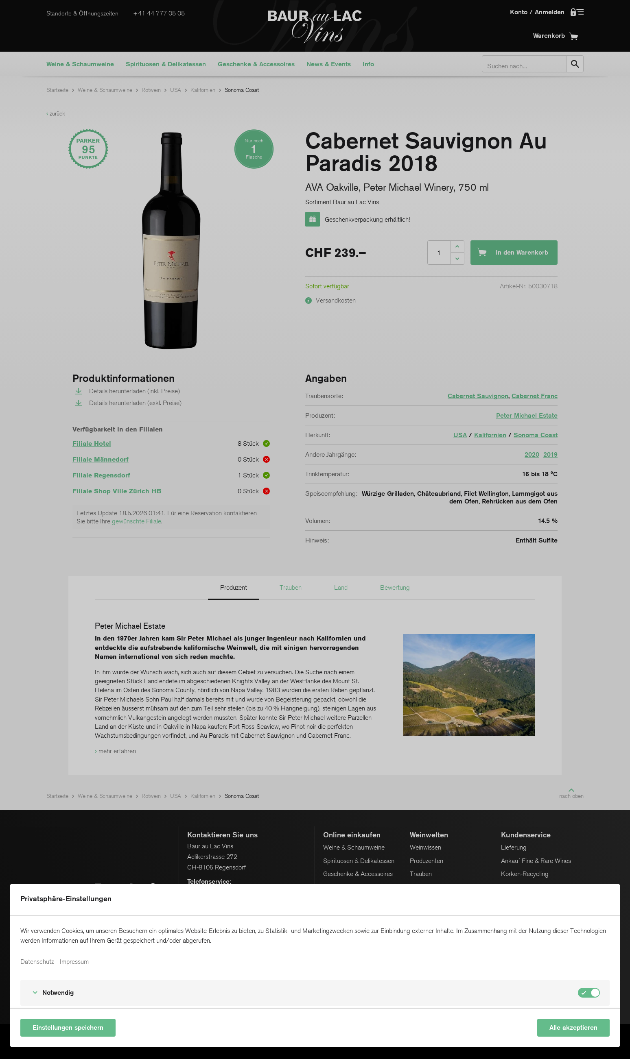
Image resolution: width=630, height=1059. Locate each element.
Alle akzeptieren (573, 1027)
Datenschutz (37, 962)
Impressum (74, 962)
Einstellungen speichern (68, 1027)
